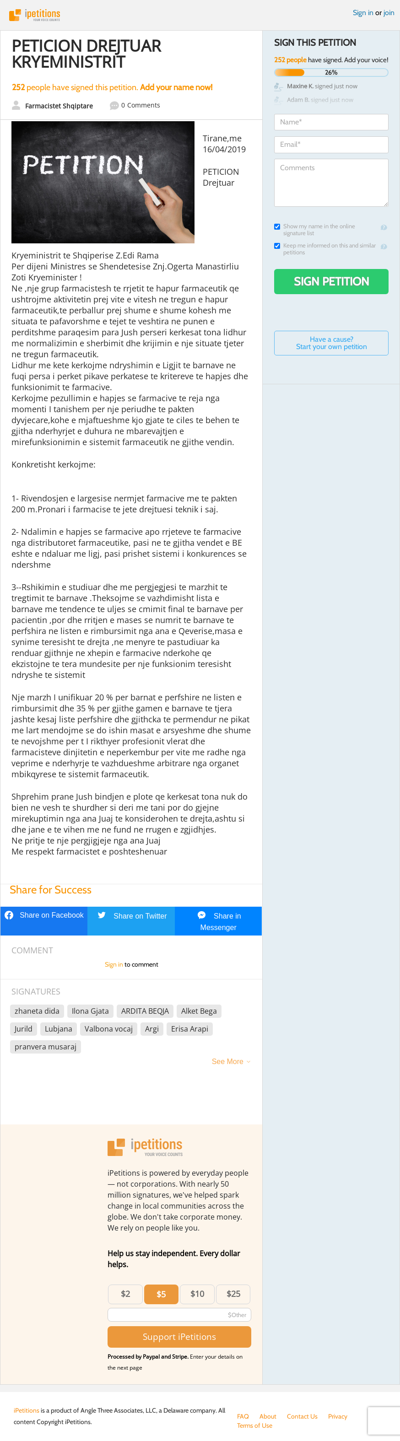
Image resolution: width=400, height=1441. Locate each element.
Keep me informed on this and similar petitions (325, 249)
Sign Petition (331, 281)
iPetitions (200, 15)
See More (227, 1061)
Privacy (337, 1416)
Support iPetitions (179, 1336)
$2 (125, 1293)
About (267, 1416)
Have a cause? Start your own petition (331, 343)
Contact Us (302, 1416)
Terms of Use (254, 1425)
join (389, 12)
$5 (161, 1294)
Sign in (363, 12)
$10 (197, 1293)
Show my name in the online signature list (314, 230)
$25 (233, 1293)
